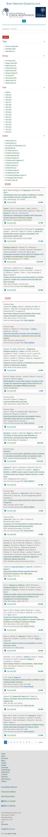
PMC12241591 (29, 705)
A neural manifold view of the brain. (15, 402)
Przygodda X (39, 229)
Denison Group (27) (10, 73)
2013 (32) (7, 124)
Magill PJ (21, 550)
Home (3, 754)
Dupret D (6, 569)
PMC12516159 (29, 423)
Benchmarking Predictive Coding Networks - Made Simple (23, 664)
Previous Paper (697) (11, 46)
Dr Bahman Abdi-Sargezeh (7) (14, 160)
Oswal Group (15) (10, 83)
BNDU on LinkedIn (8, 801)
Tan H (5, 192)
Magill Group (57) (10, 65)
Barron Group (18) (10, 78)
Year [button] (4, 87)
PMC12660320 (29, 320)
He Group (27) (9, 75)
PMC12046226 (29, 343)
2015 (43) (7, 119)
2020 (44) (7, 107)
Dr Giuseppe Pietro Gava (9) (13, 177)
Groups (3, 763)
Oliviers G (27, 657)
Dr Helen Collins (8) (10, 180)
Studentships (5, 770)
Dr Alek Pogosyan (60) (11, 155)
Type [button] (4, 41)
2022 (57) (7, 102)
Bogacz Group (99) (10, 63)
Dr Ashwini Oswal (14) (11, 158)
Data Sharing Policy (8, 796)
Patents (3, 781)
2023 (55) (7, 100)
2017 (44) (7, 114)
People (3, 765)
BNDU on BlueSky (8, 806)
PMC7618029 (28, 686)
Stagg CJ (30, 433)
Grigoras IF (7, 467)
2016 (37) (7, 117)
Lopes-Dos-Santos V (18, 567)
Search (5, 37)
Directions (4, 758)
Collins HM (24, 493)
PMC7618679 (28, 531)
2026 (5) (7, 92)
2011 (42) (7, 129)
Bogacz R (30, 659)
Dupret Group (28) (10, 70)
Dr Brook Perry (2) (10, 168)
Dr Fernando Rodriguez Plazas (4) (15, 175)
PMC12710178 (29, 626)
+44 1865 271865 (10, 834)
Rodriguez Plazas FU (10, 247)
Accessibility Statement (9, 787)
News (3, 760)
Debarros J (21, 585)
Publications (5, 772)
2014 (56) (7, 122)
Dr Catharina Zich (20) (11, 172)
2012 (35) (7, 127)
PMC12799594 (29, 507)
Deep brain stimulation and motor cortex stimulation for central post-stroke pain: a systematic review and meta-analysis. (22, 336)
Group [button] (5, 56)
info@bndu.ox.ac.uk (8, 829)
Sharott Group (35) (10, 68)
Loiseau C (6, 545)
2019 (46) (7, 109)
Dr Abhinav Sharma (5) (11, 153)
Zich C (20, 379)
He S (5, 190)
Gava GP (29, 567)
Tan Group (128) (9, 60)
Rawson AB (17, 696)
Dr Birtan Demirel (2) (11, 165)
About (3, 756)
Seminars (4, 777)
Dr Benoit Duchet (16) (11, 163)
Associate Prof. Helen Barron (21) (15, 145)
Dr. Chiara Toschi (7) (11, 150)
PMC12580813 (29, 481)
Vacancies (4, 767)
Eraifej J (6, 208)
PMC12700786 (29, 286)
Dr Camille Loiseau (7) (11, 170)
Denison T (6, 213)
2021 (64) (7, 104)
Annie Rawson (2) (10, 143)
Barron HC (38, 231)
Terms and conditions (8, 792)
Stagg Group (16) (10, 80)
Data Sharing (5, 779)
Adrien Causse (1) (10, 140)
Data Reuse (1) (9, 51)
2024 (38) (7, 97)
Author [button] (5, 136)
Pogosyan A (27, 190)
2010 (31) (7, 132)
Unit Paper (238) (9, 49)
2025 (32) (7, 95)
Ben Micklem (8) (9, 148)
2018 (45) (7, 112)
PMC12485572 (29, 731)
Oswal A (22, 351)
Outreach (4, 774)
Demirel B (6, 433)
